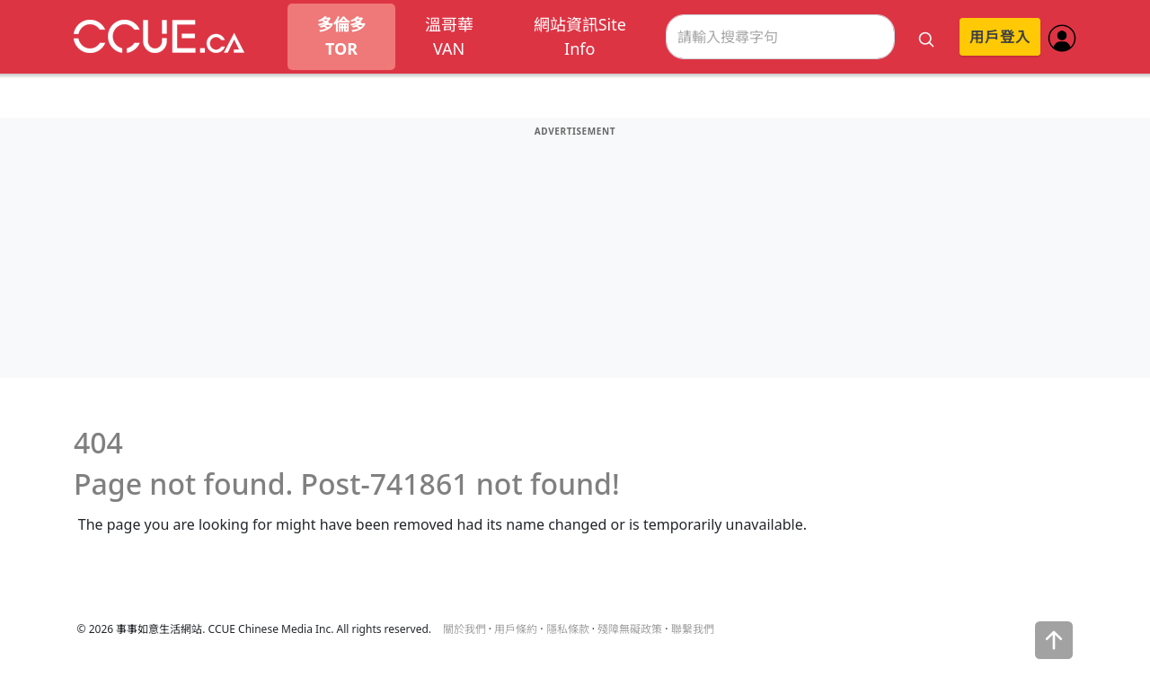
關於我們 (464, 629)
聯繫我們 (692, 629)
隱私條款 (567, 629)
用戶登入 (1000, 37)
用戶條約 (515, 629)
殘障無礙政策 (629, 629)
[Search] (780, 36)
